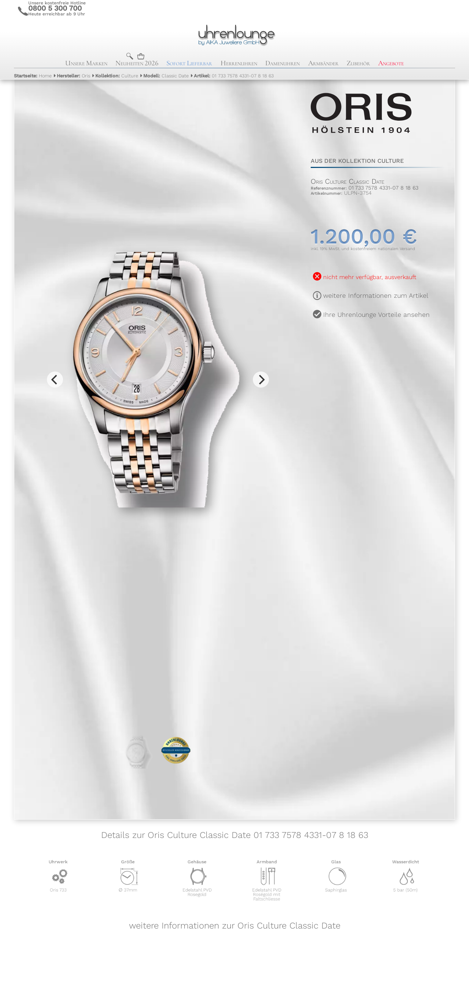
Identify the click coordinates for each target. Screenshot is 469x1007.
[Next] (261, 379)
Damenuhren (282, 63)
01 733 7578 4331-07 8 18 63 (234, 75)
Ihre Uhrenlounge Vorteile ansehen (376, 314)
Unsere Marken (86, 63)
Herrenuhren (239, 63)
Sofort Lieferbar (189, 63)
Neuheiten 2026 (136, 63)
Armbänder (323, 63)
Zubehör (358, 63)
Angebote (391, 63)
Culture (116, 75)
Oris (73, 75)
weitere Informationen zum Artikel (375, 295)
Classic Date (166, 75)
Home (33, 75)
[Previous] (55, 379)
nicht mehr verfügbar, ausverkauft (369, 277)
